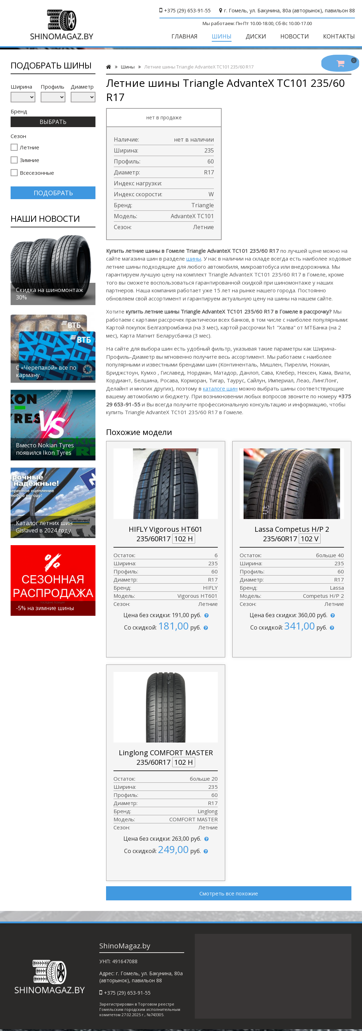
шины (193, 258)
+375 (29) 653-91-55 (187, 10)
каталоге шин (220, 388)
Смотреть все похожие (228, 893)
